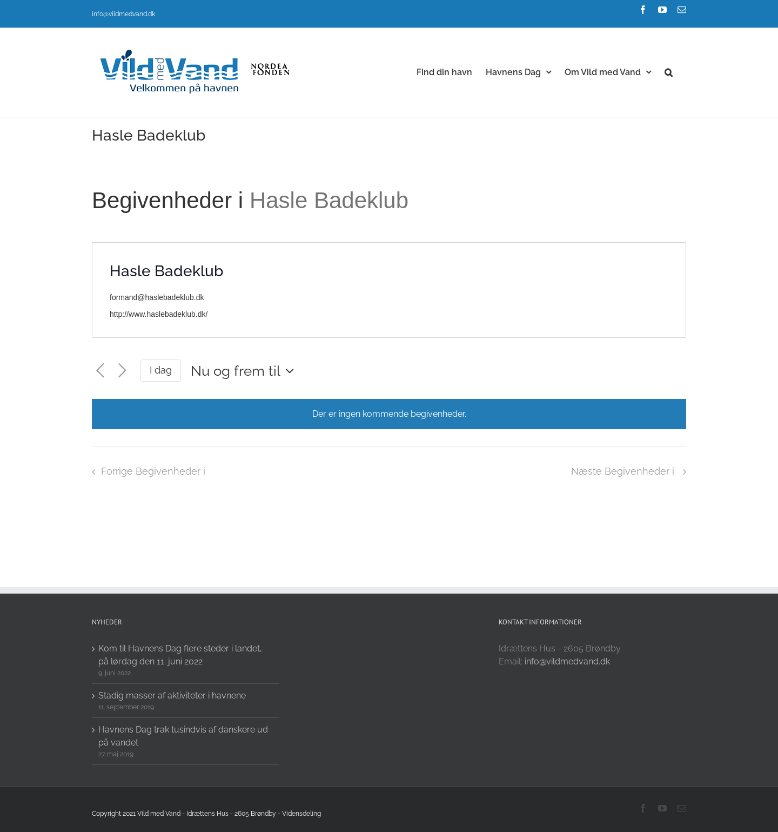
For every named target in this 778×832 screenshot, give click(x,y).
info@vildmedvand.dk (123, 14)
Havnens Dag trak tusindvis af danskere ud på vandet (183, 736)
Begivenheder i (171, 200)
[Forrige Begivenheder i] (100, 371)
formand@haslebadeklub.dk (157, 297)
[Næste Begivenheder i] (122, 371)
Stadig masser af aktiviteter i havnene (172, 695)
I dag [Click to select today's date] (161, 370)
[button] (669, 71)
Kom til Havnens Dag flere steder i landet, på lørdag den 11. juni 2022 (180, 655)
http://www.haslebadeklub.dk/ (158, 314)
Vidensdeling (301, 813)
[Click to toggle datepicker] (245, 371)
